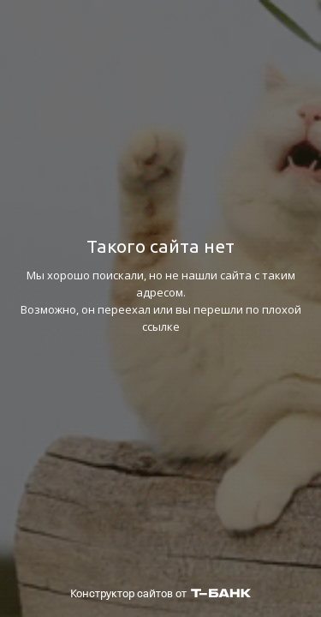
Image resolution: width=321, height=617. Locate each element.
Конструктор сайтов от (160, 593)
